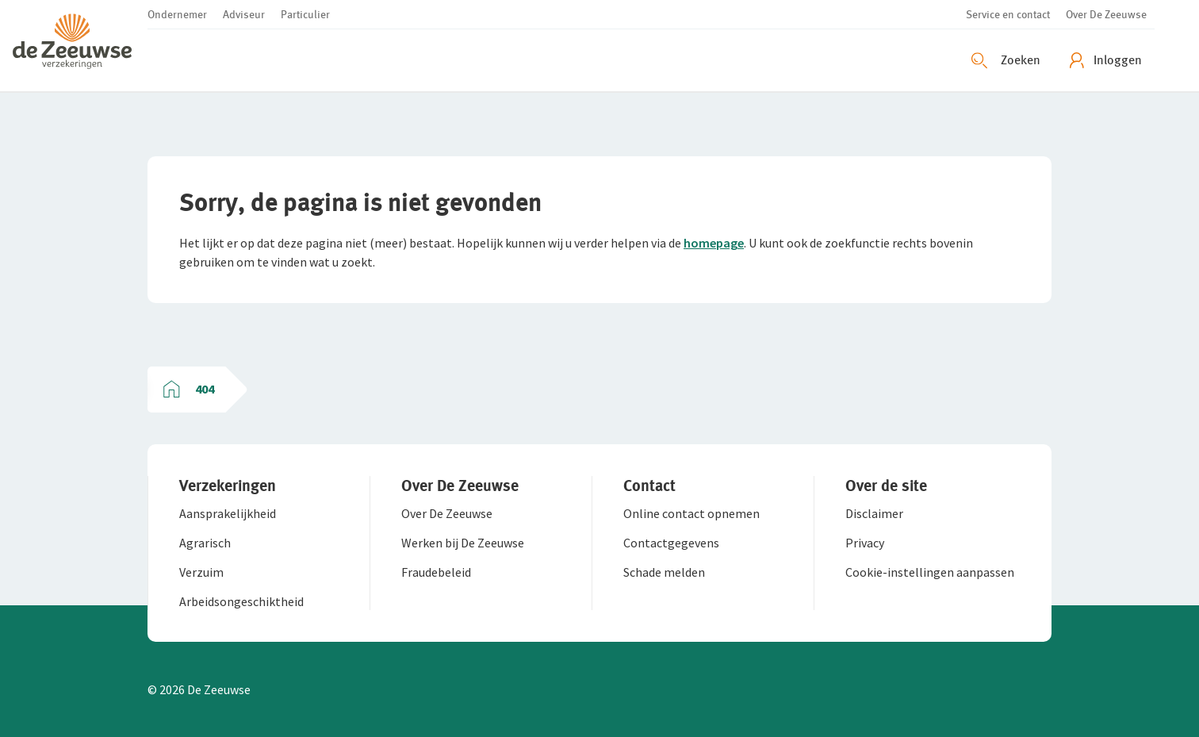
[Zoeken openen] (1008, 60)
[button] (80, 45)
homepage (714, 243)
